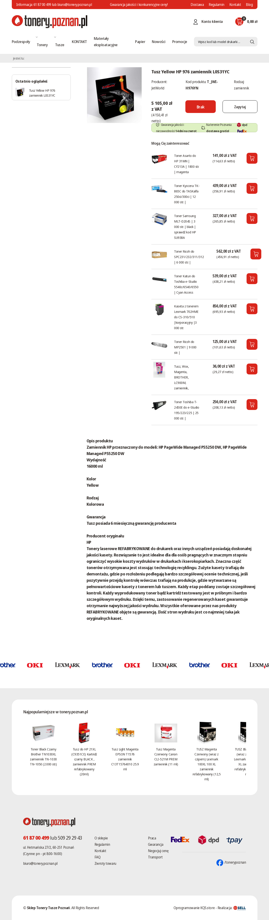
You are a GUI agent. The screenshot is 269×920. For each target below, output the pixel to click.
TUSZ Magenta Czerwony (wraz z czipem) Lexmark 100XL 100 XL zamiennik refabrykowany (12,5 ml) (207, 764)
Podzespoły (21, 41)
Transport (155, 857)
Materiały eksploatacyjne (106, 41)
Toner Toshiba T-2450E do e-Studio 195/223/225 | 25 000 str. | (186, 410)
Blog (249, 4)
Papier (140, 41)
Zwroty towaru (105, 863)
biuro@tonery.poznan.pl (40, 863)
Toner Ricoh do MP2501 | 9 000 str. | (185, 347)
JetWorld (157, 88)
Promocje (179, 41)
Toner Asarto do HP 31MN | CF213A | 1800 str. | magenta (186, 163)
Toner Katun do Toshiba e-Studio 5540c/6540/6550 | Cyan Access (186, 284)
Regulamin (216, 4)
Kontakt (235, 4)
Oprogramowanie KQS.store (194, 907)
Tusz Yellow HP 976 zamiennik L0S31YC (42, 93)
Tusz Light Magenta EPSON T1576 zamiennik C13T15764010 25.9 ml (125, 759)
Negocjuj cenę (158, 850)
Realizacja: (232, 907)
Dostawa (197, 4)
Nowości (158, 41)
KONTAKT (79, 41)
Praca (152, 838)
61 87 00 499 (42, 4)
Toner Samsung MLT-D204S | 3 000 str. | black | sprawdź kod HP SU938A (185, 226)
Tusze (59, 44)
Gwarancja (155, 844)
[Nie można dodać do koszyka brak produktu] (200, 106)
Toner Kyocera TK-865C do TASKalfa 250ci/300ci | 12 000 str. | (186, 193)
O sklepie (101, 838)
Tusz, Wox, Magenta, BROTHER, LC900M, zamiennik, (181, 377)
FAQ (98, 857)
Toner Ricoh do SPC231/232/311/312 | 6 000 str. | (189, 256)
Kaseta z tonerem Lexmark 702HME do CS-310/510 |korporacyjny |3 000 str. (186, 317)
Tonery (42, 44)
